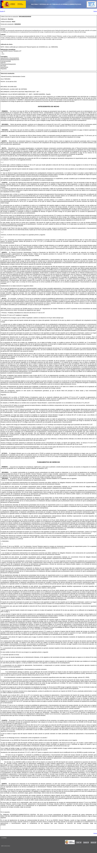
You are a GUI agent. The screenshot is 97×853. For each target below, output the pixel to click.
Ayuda (2, 11)
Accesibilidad (3, 837)
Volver (95, 11)
